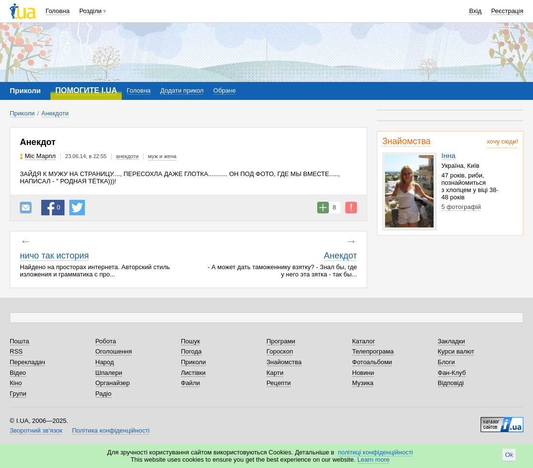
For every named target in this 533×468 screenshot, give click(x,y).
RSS (16, 351)
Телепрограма (373, 351)
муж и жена (162, 156)
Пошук (190, 341)
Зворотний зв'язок (36, 430)
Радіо (104, 393)
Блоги (446, 362)
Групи (18, 393)
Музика (362, 383)
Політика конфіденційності (110, 430)
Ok (509, 454)
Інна (448, 155)
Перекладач (27, 362)
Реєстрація (507, 11)
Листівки (193, 372)
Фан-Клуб (452, 372)
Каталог (363, 341)
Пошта (19, 341)
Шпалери (109, 372)
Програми (281, 341)
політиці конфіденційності (375, 452)
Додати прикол (182, 90)
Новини (363, 372)
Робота (106, 341)
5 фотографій (461, 206)
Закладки (451, 341)
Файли (190, 383)
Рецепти (279, 383)
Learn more (373, 459)
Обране (224, 90)
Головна (57, 11)
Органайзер (113, 383)
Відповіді (451, 383)
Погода (191, 351)
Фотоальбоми (372, 362)
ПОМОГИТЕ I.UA (86, 90)
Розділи (90, 11)
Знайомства (406, 141)
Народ (105, 362)
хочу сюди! (502, 141)
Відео (18, 372)
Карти (275, 372)
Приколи (22, 113)
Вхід (475, 11)
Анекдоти (55, 113)
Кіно (16, 383)
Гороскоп (280, 351)
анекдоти (127, 156)
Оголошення (114, 351)
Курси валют (456, 351)
